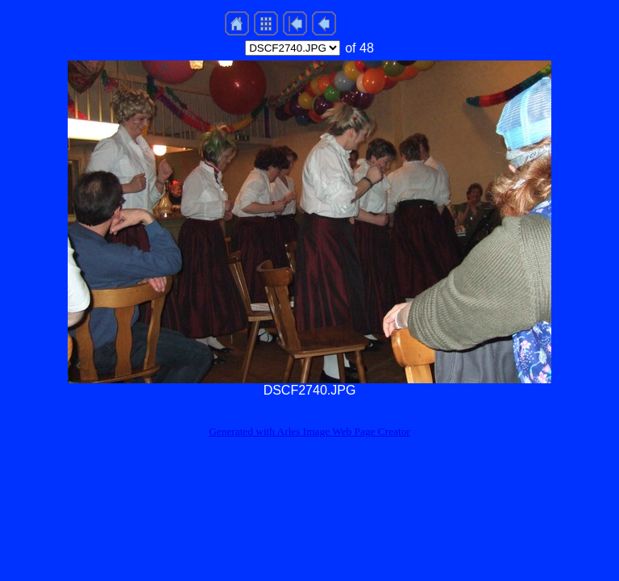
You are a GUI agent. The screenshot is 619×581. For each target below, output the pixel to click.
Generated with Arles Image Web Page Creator (309, 431)
